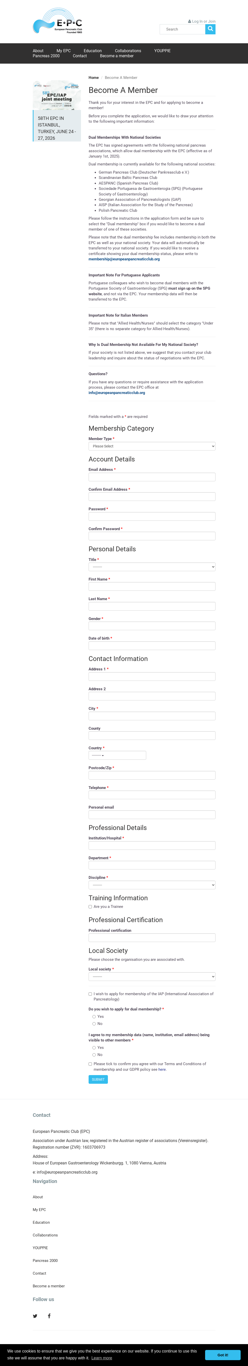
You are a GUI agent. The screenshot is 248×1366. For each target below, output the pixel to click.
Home (94, 77)
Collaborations (128, 50)
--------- (98, 755)
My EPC (64, 50)
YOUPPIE (162, 50)
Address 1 (99, 669)
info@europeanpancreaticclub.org (67, 1172)
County (95, 728)
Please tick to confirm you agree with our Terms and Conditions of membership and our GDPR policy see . (147, 1067)
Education (93, 50)
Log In (197, 21)
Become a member (117, 55)
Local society (101, 969)
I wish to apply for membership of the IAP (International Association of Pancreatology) (151, 997)
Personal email (101, 807)
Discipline (98, 877)
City (93, 708)
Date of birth (100, 638)
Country (97, 748)
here (162, 1069)
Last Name (99, 599)
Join (212, 21)
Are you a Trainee (106, 906)
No (97, 1023)
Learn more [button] (101, 1358)
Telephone (99, 787)
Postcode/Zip (101, 768)
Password (98, 509)
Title (94, 559)
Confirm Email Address (109, 489)
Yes (98, 1016)
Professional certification (110, 930)
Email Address (102, 469)
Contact (80, 55)
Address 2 (97, 689)
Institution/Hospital (106, 838)
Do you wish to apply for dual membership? (126, 1009)
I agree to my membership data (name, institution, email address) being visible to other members (149, 1038)
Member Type (101, 438)
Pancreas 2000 (46, 55)
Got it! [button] (223, 1355)
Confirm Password (106, 529)
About (38, 50)
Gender (96, 618)
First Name (99, 579)
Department (100, 858)
